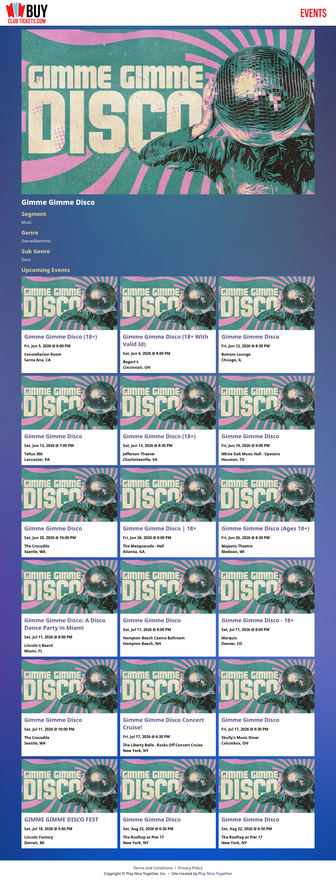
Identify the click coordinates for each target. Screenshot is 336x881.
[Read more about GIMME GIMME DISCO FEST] (69, 803)
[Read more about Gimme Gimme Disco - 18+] (267, 604)
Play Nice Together (215, 873)
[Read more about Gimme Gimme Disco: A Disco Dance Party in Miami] (69, 608)
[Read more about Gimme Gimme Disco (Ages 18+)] (267, 512)
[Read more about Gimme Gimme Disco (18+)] (69, 321)
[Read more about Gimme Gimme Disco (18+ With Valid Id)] (168, 324)
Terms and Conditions (153, 868)
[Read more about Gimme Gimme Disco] (267, 321)
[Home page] (27, 12)
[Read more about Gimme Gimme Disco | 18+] (168, 512)
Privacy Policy (190, 868)
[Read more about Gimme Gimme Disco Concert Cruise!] (168, 707)
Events (313, 12)
